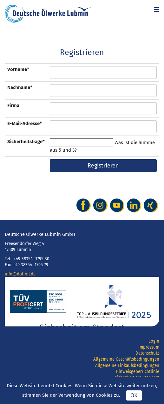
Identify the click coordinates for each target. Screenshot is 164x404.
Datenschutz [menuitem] (147, 353)
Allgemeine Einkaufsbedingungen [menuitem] (127, 365)
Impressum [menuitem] (148, 347)
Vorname (18, 69)
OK (134, 395)
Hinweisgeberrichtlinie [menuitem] (137, 371)
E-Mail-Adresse (24, 123)
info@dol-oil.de (20, 274)
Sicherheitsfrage (26, 141)
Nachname (19, 87)
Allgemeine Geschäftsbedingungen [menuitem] (126, 359)
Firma (13, 105)
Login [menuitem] (153, 341)
